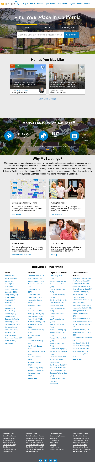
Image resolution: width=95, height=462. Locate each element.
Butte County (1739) (35, 278)
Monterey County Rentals (34, 440)
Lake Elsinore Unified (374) (82, 300)
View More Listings (47, 99)
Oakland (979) (10, 308)
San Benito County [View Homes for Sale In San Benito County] (9, 447)
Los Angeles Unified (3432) (82, 308)
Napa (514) (9, 305)
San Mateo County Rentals (34, 442)
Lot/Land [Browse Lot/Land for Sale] (53, 445)
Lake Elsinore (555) (12, 289)
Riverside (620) (10, 316)
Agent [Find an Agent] (72, 4)
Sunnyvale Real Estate (80, 440)
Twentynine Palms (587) (13, 338)
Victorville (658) (10, 341)
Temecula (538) (10, 335)
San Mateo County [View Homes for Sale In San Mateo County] (9, 442)
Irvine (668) (9, 286)
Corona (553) (10, 281)
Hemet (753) (9, 284)
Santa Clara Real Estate (81, 438)
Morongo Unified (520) (58, 330)
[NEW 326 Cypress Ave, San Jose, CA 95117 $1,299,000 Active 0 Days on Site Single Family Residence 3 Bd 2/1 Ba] (67, 76)
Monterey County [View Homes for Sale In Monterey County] (8, 440)
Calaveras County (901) (36, 281)
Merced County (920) (35, 311)
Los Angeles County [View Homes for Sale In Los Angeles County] (9, 449)
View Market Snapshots (21, 255)
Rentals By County (32, 451)
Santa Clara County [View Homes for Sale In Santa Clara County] (9, 436)
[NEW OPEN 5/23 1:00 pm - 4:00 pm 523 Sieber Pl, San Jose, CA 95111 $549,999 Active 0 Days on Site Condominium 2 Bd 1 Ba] (28, 76)
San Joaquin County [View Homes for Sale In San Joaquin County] (9, 445)
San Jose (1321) (11, 327)
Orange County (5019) (35, 316)
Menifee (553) (10, 300)
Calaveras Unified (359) (81, 284)
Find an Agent (56, 214)
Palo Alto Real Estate (80, 451)
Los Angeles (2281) (12, 297)
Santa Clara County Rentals (35, 436)
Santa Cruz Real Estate (80, 442)
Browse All (9, 343)
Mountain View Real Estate (82, 449)
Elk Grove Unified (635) (81, 292)
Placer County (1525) (35, 319)
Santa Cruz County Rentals (35, 438)
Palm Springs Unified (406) (82, 321)
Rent (39, 4)
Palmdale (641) (10, 314)
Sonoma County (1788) (36, 370)
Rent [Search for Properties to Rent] (47, 27)
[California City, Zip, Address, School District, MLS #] (40, 35)
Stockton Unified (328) (80, 351)
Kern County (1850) (34, 295)
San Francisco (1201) (12, 324)
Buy (24, 4)
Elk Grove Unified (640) (58, 300)
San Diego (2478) (11, 322)
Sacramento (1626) (12, 319)
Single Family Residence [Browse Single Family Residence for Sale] (58, 436)
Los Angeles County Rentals (35, 449)
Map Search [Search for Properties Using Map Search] (62, 4)
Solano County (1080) (35, 368)
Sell (31, 4)
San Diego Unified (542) (58, 365)
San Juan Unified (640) (81, 348)
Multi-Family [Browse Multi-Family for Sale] (54, 442)
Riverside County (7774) (36, 322)
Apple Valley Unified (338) (82, 278)
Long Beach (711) (11, 295)
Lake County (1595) (35, 297)
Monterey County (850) (36, 314)
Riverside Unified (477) (58, 357)
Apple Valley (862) (11, 278)
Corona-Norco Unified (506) (82, 289)
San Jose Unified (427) (58, 368)
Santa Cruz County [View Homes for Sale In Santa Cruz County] (9, 438)
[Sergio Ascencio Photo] (42, 89)
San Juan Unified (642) (58, 370)
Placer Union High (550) (58, 349)
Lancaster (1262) (11, 292)
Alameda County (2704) (36, 276)
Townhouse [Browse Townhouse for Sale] (54, 438)
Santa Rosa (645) (11, 330)
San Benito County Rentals (34, 447)
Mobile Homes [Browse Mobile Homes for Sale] (54, 447)
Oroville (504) (10, 311)
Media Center (82, 4)
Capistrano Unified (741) (58, 281)
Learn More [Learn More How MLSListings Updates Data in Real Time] (16, 214)
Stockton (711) (10, 332)
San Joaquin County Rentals (35, 445)
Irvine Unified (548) (56, 305)
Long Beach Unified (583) (81, 305)
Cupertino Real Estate (80, 445)
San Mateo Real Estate (80, 447)
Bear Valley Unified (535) (81, 281)
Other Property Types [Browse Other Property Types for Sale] (57, 449)
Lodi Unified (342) (79, 302)
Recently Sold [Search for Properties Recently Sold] (68, 27)
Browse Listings (8, 451)
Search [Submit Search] (71, 35)
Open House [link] (50, 4)
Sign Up (54, 255)
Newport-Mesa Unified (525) (82, 319)
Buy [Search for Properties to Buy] (27, 27)
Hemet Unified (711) (57, 303)
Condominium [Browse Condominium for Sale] (54, 440)
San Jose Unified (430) (81, 346)
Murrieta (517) (10, 303)
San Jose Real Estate (80, 436)
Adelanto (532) (10, 276)
